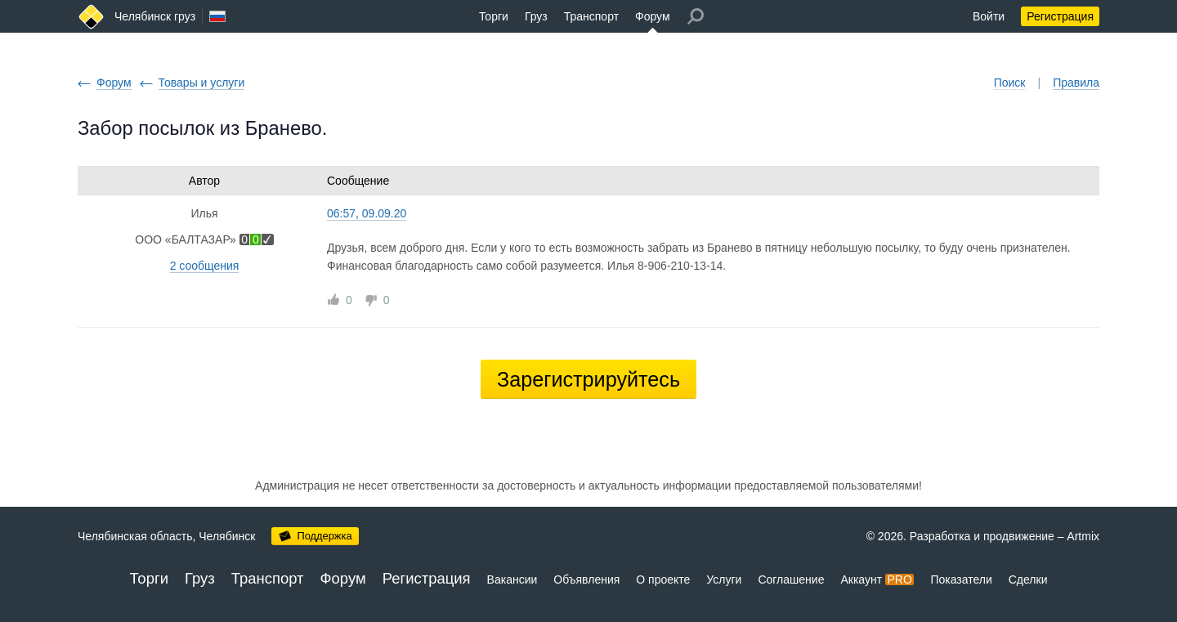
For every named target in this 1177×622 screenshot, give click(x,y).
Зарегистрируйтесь (588, 379)
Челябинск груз (154, 16)
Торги (493, 16)
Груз (536, 16)
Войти (989, 16)
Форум (652, 16)
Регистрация (1060, 16)
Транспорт (591, 16)
